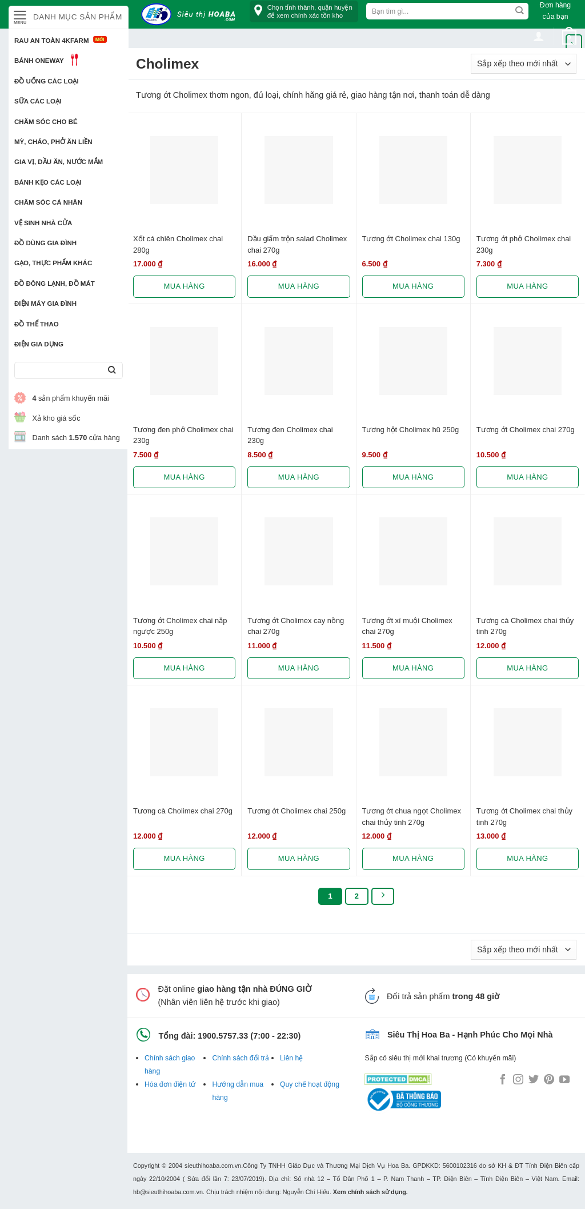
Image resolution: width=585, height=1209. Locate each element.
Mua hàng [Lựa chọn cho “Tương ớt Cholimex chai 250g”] (298, 858)
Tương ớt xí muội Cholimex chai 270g (407, 626)
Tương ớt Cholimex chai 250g (296, 811)
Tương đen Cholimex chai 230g (289, 435)
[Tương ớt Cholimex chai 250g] (298, 742)
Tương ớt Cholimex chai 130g (411, 238)
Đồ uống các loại (46, 81)
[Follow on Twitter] (533, 1080)
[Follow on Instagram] (518, 1080)
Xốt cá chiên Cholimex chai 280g (178, 244)
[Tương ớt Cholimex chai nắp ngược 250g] (184, 551)
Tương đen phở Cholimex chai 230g (183, 435)
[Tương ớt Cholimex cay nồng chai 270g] (298, 551)
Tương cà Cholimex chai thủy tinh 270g (525, 626)
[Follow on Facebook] (503, 1080)
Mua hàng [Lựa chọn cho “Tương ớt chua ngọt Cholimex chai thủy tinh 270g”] (413, 858)
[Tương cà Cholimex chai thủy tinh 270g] (528, 551)
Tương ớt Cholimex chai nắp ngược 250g (180, 626)
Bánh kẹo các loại (47, 182)
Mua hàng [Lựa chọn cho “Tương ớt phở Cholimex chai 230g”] (527, 286)
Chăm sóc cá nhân (48, 202)
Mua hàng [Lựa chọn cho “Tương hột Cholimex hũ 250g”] (413, 477)
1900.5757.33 (223, 1035)
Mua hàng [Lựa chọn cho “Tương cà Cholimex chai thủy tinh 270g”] (527, 668)
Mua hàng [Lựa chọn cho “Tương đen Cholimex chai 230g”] (298, 477)
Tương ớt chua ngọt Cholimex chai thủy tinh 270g (411, 816)
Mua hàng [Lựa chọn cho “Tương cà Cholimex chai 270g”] (184, 858)
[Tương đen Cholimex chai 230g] (298, 361)
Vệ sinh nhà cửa (43, 223)
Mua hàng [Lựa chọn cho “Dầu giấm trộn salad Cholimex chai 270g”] (298, 286)
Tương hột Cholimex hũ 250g (410, 429)
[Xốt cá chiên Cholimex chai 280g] (184, 170)
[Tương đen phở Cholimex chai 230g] (184, 361)
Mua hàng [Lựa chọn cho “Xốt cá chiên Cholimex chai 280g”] (184, 286)
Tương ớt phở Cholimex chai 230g (523, 244)
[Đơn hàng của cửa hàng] (523, 64)
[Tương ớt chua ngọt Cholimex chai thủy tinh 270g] (413, 742)
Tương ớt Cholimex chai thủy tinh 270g (524, 816)
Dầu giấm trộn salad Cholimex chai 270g (297, 244)
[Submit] (111, 370)
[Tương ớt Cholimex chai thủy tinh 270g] (528, 742)
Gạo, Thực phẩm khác (53, 263)
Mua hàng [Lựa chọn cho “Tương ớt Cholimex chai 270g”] (527, 477)
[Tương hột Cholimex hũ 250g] (413, 361)
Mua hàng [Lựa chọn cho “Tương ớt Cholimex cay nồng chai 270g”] (298, 668)
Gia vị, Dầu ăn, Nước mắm (58, 161)
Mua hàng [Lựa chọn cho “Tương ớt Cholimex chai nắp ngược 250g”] (184, 668)
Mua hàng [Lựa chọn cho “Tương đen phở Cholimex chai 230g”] (184, 477)
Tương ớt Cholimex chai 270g (525, 429)
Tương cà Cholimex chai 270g (183, 811)
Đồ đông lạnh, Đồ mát (54, 283)
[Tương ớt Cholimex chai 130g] (413, 170)
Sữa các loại (37, 101)
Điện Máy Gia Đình (45, 303)
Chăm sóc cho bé (46, 121)
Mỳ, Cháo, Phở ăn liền (53, 141)
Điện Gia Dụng (38, 344)
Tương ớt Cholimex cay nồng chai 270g (295, 626)
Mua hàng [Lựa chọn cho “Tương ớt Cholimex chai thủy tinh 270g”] (527, 858)
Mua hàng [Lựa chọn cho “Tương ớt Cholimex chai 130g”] (413, 286)
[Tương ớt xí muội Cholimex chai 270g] (413, 551)
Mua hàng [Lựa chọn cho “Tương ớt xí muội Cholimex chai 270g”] (413, 668)
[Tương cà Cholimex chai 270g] (184, 742)
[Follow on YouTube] (564, 1080)
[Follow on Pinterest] (549, 1080)
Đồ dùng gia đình (45, 243)
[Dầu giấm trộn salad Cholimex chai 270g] (298, 170)
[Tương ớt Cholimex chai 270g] (528, 361)
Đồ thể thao (36, 324)
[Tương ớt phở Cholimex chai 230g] (528, 170)
